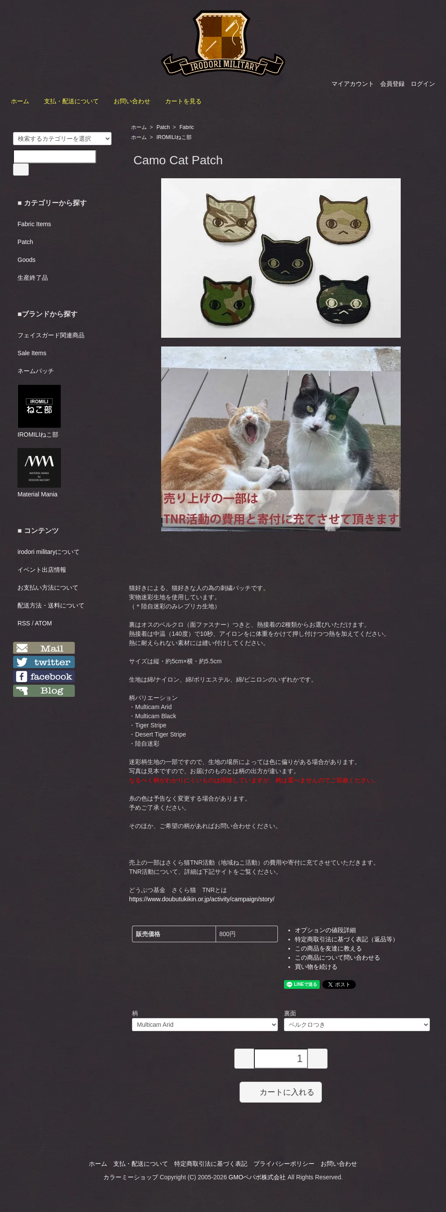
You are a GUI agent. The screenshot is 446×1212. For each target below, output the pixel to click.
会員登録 (392, 83)
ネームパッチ (35, 370)
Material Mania (39, 473)
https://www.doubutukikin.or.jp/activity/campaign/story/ (201, 899)
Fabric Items (34, 224)
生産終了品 (32, 277)
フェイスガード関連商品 (50, 335)
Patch (163, 127)
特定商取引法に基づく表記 (210, 1163)
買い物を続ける (316, 966)
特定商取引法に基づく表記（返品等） (347, 939)
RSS (23, 623)
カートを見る (183, 101)
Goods (26, 259)
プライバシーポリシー (283, 1163)
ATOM (43, 623)
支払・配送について (71, 101)
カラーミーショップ (130, 1177)
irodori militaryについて (48, 551)
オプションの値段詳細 (325, 930)
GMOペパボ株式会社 (257, 1177)
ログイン (423, 83)
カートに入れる (280, 1091)
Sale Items (31, 353)
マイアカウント (352, 83)
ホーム (20, 101)
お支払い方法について (47, 587)
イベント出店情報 (41, 569)
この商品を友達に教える (328, 948)
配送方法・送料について (50, 605)
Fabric (186, 127)
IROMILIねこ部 (174, 137)
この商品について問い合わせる (337, 957)
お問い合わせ (132, 101)
